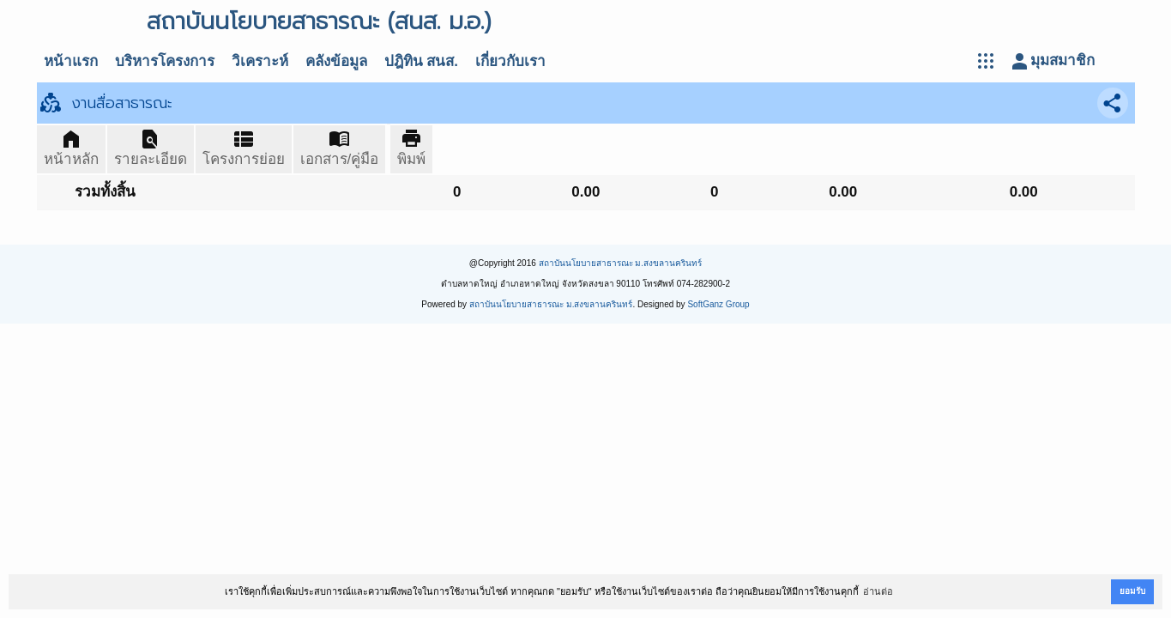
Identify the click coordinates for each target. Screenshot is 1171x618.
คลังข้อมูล (336, 61)
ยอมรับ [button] (1132, 591)
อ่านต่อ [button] (878, 591)
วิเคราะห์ (260, 61)
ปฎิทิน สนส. (421, 61)
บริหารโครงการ (164, 61)
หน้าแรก (71, 61)
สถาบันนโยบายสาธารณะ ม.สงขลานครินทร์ (621, 263)
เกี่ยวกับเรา (510, 61)
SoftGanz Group (718, 304)
